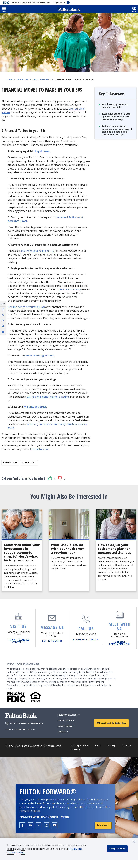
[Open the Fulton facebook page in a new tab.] (22, 825)
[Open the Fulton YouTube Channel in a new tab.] (54, 825)
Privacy (111, 744)
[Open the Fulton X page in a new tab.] (38, 825)
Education (22, 79)
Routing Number (81, 744)
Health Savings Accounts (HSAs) (26, 307)
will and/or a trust (35, 406)
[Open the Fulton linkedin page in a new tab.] (30, 825)
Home (10, 79)
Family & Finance (42, 79)
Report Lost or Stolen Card (111, 721)
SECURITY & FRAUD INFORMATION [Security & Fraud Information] (26, 722)
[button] (4, 9)
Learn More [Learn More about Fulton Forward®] (102, 825)
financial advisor (39, 449)
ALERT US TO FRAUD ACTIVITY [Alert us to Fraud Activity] (20, 728)
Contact (126, 744)
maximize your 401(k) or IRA (37, 251)
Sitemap (76, 748)
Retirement (29, 462)
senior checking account (39, 355)
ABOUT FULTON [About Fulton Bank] (66, 724)
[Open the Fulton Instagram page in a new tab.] (46, 825)
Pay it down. (42, 151)
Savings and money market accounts (48, 396)
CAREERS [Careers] (63, 730)
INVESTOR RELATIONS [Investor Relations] (69, 713)
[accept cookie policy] (118, 849)
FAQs (99, 744)
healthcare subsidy (70, 289)
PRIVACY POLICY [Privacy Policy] (66, 719)
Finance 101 (10, 462)
